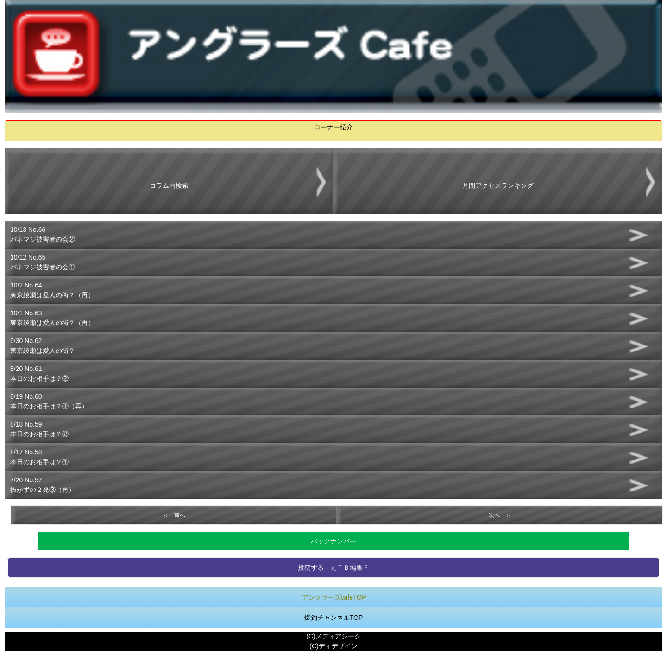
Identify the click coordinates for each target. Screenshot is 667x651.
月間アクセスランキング (498, 185)
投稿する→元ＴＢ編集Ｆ (333, 567)
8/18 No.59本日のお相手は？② (39, 429)
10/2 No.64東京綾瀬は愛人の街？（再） (52, 290)
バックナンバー (333, 541)
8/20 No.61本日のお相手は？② (39, 373)
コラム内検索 (169, 185)
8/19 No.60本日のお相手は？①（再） (49, 401)
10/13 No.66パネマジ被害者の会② (42, 234)
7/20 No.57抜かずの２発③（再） (42, 484)
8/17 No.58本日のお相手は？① (39, 457)
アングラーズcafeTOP (334, 597)
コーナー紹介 (333, 127)
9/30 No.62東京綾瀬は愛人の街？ (42, 345)
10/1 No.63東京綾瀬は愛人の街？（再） (52, 317)
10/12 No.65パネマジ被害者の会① (42, 262)
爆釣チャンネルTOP (333, 617)
